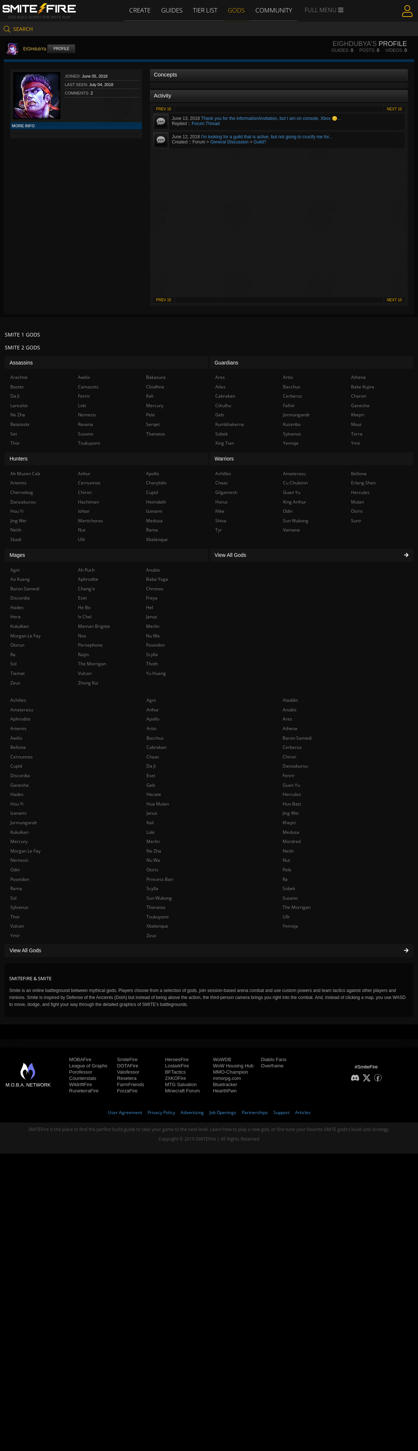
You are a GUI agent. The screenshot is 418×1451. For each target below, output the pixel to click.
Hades (17, 794)
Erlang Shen (363, 483)
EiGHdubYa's (355, 43)
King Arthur (294, 502)
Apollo (152, 719)
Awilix (16, 738)
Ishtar (84, 511)
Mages (17, 555)
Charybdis (156, 483)
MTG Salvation (180, 1084)
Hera (15, 617)
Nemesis (19, 860)
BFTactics (175, 1072)
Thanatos (156, 907)
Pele (287, 870)
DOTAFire (127, 1065)
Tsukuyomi (157, 917)
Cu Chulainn (295, 483)
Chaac (152, 757)
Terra (356, 434)
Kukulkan (19, 832)
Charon (358, 396)
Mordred (292, 841)
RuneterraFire (84, 1090)
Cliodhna (155, 387)
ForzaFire (127, 1090)
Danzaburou (295, 766)
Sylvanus (19, 907)
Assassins (21, 363)
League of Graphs (88, 1065)
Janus (151, 813)
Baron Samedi (297, 738)
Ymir (15, 935)
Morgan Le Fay (25, 851)
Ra (285, 879)
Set (13, 434)
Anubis (290, 710)
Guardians (226, 363)
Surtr (356, 521)
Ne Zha (153, 851)
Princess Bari (159, 879)
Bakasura (156, 377)
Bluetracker (225, 1084)
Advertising (192, 1112)
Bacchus (155, 738)
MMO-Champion (230, 1072)
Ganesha (19, 785)
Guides (172, 10)
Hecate (153, 794)
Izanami (18, 813)
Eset (150, 775)
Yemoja (290, 926)
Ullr (286, 917)
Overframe (272, 1065)
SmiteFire (127, 1059)
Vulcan (17, 926)
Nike (219, 511)
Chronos (154, 589)
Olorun (17, 645)
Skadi (15, 539)
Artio (151, 728)
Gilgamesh (226, 492)
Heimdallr (156, 502)
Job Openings (222, 1112)
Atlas (220, 387)
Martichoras (90, 521)
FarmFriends (130, 1084)
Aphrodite (20, 719)
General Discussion (229, 142)
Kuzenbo (292, 424)
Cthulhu (223, 405)
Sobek (289, 888)
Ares (287, 719)
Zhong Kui (88, 683)
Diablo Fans (273, 1059)
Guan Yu (291, 785)
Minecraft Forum (182, 1090)
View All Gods (209, 950)
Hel (149, 607)
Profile (61, 49)
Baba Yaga (157, 579)
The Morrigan (297, 907)
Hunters (19, 459)
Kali (150, 822)
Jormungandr (23, 822)
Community (275, 10)
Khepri (289, 822)
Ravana (85, 424)
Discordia (20, 775)
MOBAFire (80, 1059)
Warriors (224, 459)
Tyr (218, 530)
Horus (221, 502)
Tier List (206, 10)
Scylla (152, 888)
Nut (286, 860)
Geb (150, 785)
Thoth (152, 664)
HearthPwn (225, 1090)
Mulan (357, 502)
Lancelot (19, 405)
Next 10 (394, 109)
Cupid (16, 766)
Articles (303, 1112)
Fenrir (289, 775)
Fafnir (289, 405)
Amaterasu (21, 710)
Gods (238, 10)
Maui (356, 424)
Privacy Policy (161, 1112)
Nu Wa (153, 860)
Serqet (153, 424)
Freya (151, 598)
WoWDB (222, 1059)
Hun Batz (292, 804)
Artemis (18, 728)
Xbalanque (157, 926)
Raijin (83, 654)
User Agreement (125, 1112)
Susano (290, 898)
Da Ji (151, 766)
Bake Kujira (362, 387)
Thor (15, 917)
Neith (288, 851)
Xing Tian (224, 443)
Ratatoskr (20, 424)
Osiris (152, 870)
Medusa (291, 832)
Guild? (260, 142)
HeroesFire (176, 1059)
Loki (150, 832)
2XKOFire (175, 1078)
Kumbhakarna (229, 424)
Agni (151, 700)
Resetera (127, 1078)
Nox (82, 636)
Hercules (292, 794)
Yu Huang (156, 673)
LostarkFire (177, 1065)
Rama (16, 888)
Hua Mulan (157, 804)
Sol (13, 898)
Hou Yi (17, 804)
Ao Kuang (20, 579)
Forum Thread (206, 123)
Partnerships (255, 1112)
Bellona (18, 747)
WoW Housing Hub (233, 1065)
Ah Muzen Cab (25, 473)
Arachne (19, 377)
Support (281, 1112)
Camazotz (88, 387)
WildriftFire (80, 1084)
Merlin (153, 841)
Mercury (19, 841)
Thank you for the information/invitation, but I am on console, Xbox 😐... (271, 118)
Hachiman (88, 502)
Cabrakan (156, 747)
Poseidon (19, 879)
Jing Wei (291, 813)
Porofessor (80, 1072)
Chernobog (21, 492)
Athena (290, 728)
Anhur (152, 710)
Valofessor (128, 1072)
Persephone (90, 645)
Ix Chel (85, 617)
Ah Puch (86, 570)
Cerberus (292, 747)
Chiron (289, 757)
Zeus (151, 935)
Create (139, 10)
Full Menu (324, 10)
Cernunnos (21, 757)
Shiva (220, 521)
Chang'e (86, 589)
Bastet (17, 387)
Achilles (18, 700)
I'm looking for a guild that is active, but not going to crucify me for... (266, 136)
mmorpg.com (227, 1078)
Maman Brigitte (94, 626)
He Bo (84, 607)
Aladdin (290, 700)
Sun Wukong (159, 898)
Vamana (291, 530)
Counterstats (82, 1078)
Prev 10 (163, 109)
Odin (15, 870)
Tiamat (17, 673)
